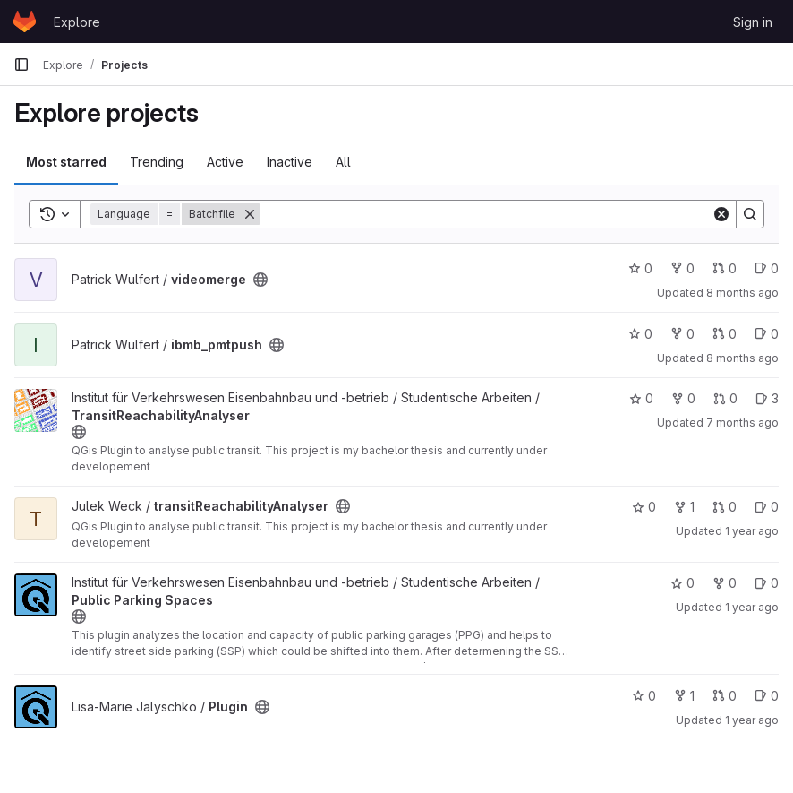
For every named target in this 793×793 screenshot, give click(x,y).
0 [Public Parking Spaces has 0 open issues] (767, 582)
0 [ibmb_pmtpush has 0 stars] (640, 333)
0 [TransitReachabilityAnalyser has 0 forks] (683, 398)
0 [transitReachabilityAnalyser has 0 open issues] (767, 506)
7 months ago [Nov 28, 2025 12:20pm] (742, 422)
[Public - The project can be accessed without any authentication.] (260, 279)
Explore (77, 22)
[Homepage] (24, 21)
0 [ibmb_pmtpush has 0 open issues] (767, 333)
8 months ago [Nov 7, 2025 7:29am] (742, 358)
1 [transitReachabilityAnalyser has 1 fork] (684, 506)
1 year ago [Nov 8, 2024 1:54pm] (752, 607)
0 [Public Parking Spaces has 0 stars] (682, 582)
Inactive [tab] (289, 161)
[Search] (486, 214)
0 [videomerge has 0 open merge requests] (724, 268)
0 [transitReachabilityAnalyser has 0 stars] (644, 506)
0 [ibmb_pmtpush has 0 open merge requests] (724, 333)
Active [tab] (225, 161)
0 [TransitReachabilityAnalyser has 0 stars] (641, 398)
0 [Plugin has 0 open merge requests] (724, 695)
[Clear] (721, 214)
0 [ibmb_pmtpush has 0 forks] (682, 333)
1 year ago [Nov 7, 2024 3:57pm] (752, 531)
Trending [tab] (156, 161)
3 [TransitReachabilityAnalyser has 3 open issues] (767, 398)
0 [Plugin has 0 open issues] (767, 695)
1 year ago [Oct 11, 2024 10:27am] (752, 720)
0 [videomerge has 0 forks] (682, 268)
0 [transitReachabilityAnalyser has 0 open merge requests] (724, 506)
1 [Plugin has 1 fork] (684, 695)
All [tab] (343, 161)
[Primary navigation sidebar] (21, 64)
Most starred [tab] (66, 161)
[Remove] (249, 214)
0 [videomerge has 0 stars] (640, 268)
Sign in (752, 22)
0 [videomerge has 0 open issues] (767, 268)
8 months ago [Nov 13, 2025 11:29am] (742, 292)
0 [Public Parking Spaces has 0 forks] (724, 582)
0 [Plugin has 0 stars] (644, 695)
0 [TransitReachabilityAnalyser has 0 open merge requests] (725, 398)
